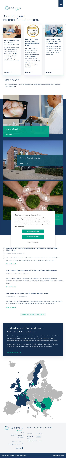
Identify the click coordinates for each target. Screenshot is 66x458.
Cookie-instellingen (32, 239)
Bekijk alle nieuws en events (32, 314)
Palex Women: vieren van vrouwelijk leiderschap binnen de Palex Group (31, 270)
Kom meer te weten (19, 229)
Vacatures (39, 434)
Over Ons (30, 434)
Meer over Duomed (13, 352)
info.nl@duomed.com (15, 444)
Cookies (17, 455)
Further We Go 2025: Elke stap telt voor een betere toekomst (27, 293)
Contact (38, 436)
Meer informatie (11, 264)
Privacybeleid (23, 455)
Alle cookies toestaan (23, 234)
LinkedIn (17, 448)
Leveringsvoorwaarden (34, 441)
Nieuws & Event (30, 437)
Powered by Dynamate (58, 455)
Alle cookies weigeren (42, 234)
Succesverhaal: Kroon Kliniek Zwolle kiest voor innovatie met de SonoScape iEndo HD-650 (32, 249)
